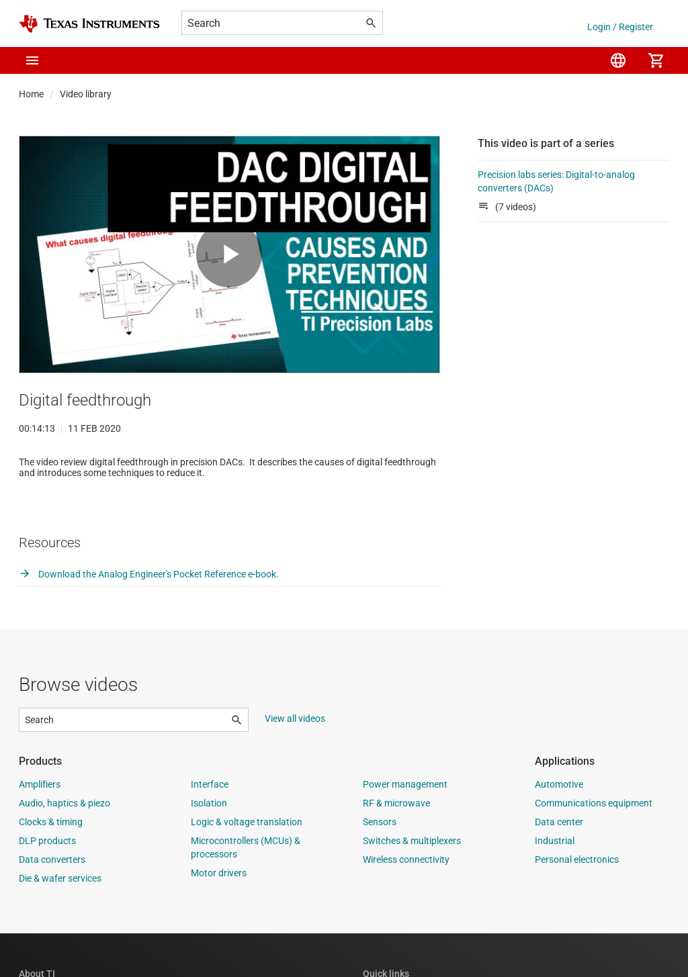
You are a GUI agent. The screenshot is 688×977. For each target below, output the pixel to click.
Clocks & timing (51, 865)
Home (31, 94)
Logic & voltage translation (246, 865)
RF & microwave (396, 846)
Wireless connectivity (406, 903)
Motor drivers (219, 916)
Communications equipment (593, 846)
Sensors (379, 865)
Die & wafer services (60, 922)
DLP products (47, 884)
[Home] (89, 24)
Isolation (209, 846)
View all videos (295, 762)
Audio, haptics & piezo (64, 846)
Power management (405, 828)
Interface (209, 828)
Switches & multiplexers (412, 884)
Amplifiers (39, 828)
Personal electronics (577, 903)
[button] (32, 60)
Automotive (559, 828)
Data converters (52, 903)
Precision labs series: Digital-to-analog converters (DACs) (556, 181)
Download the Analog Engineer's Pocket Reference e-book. (149, 617)
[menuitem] (618, 60)
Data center (559, 865)
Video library (86, 94)
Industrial (554, 884)
